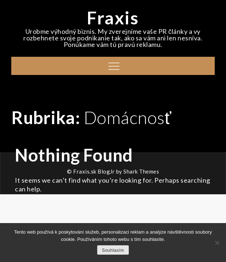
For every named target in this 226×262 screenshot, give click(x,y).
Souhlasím (113, 250)
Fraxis (113, 17)
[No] (217, 242)
